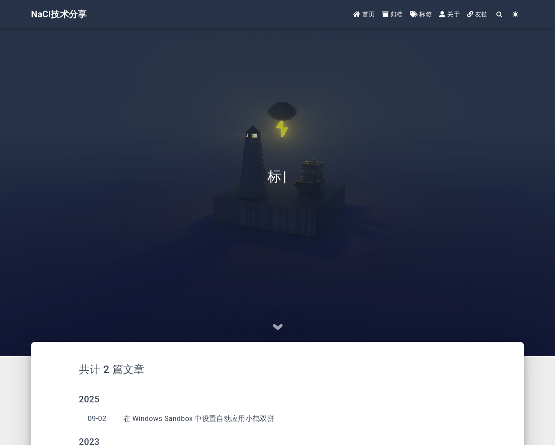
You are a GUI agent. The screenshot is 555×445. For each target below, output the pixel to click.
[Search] (500, 14)
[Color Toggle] (515, 14)
